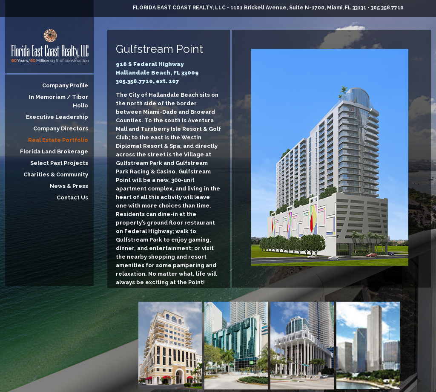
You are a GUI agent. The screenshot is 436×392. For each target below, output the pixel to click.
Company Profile (65, 85)
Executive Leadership (57, 117)
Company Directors (60, 128)
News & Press (69, 186)
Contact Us (72, 197)
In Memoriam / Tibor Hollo (58, 101)
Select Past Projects (59, 163)
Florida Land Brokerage (54, 151)
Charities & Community (55, 174)
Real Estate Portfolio (58, 140)
